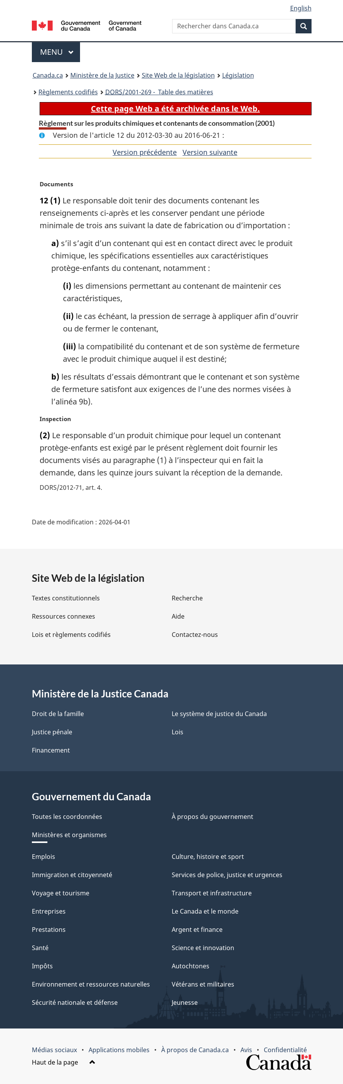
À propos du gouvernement (212, 816)
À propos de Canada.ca (195, 1050)
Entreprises (49, 911)
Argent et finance (197, 929)
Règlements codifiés (68, 92)
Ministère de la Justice (102, 75)
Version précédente (145, 152)
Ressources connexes (63, 616)
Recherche (187, 598)
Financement (51, 750)
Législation (238, 75)
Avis (246, 1050)
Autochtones (190, 966)
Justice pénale (52, 732)
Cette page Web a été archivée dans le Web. (175, 108)
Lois (177, 732)
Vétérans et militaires (203, 984)
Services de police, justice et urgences (227, 875)
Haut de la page (64, 1062)
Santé (40, 948)
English (301, 8)
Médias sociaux (54, 1050)
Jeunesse (185, 1002)
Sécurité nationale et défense (75, 1002)
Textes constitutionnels (66, 598)
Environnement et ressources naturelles (91, 984)
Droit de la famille (58, 713)
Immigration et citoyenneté (72, 875)
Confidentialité (285, 1050)
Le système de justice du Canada (219, 713)
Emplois (43, 856)
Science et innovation (203, 948)
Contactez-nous (195, 634)
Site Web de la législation (178, 75)
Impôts (42, 966)
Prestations (49, 929)
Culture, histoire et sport (208, 856)
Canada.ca (48, 75)
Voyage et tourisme (60, 893)
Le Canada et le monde (205, 911)
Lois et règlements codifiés (71, 634)
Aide (178, 616)
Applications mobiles (119, 1050)
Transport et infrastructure (212, 893)
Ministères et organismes (69, 835)
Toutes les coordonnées (67, 816)
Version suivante (210, 152)
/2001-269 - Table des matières (159, 92)
